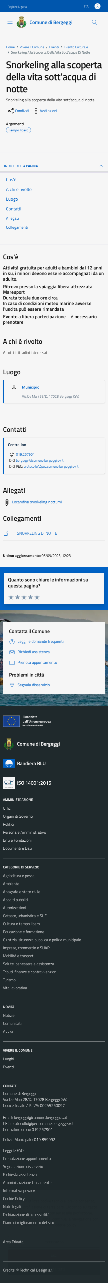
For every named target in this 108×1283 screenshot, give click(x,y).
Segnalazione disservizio (23, 1166)
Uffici (7, 808)
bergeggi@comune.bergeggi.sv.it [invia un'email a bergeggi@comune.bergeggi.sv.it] (36, 460)
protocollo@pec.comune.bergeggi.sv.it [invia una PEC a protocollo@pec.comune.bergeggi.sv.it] (51, 466)
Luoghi (8, 1059)
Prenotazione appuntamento (27, 1158)
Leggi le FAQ (13, 1150)
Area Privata (13, 1242)
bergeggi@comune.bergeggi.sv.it (40, 1117)
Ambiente (11, 884)
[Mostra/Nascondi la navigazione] (10, 22)
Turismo (9, 980)
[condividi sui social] (18, 111)
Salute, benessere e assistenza (28, 964)
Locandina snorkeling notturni (37, 502)
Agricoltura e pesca (18, 876)
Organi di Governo (18, 816)
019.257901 (21, 454)
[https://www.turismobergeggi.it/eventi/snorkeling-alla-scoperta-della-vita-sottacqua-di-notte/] (54, 533)
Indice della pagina (54, 166)
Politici (8, 824)
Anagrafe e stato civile (21, 892)
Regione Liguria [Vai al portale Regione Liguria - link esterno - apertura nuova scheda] (17, 6)
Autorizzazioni (14, 908)
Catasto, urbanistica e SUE (25, 916)
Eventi (8, 1067)
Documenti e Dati (17, 848)
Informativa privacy (19, 1190)
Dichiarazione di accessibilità (26, 1214)
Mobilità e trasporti (18, 956)
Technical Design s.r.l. (37, 1270)
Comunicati (12, 1023)
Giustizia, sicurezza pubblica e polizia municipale (42, 940)
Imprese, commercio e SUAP (26, 948)
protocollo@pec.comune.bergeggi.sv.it (43, 1123)
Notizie (8, 1015)
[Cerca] (94, 22)
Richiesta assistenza (20, 1174)
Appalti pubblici (15, 900)
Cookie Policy (14, 1198)
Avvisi (8, 1031)
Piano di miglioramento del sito (28, 1222)
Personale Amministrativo (24, 832)
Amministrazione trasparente (27, 1182)
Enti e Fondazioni (17, 840)
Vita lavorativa (15, 988)
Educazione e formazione (23, 932)
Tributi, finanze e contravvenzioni (30, 972)
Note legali (12, 1206)
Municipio (30, 387)
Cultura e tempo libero (21, 924)
